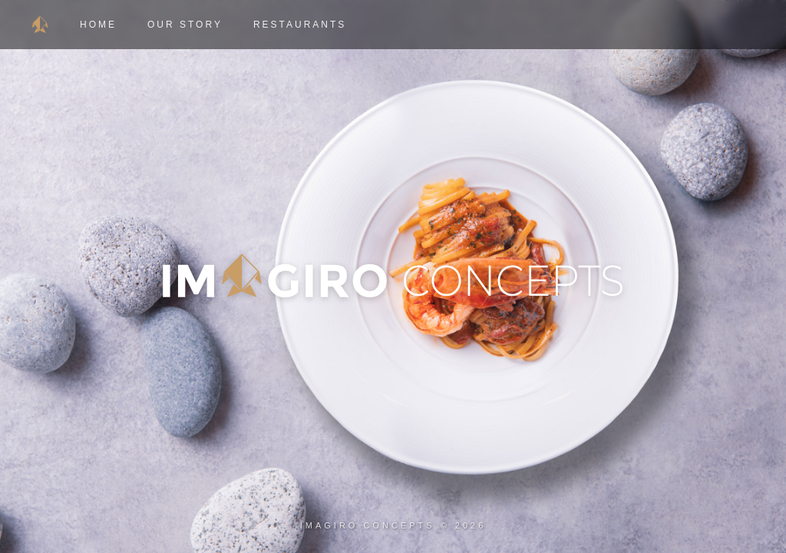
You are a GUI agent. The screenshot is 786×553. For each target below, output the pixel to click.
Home (98, 24)
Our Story (185, 24)
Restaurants (299, 24)
